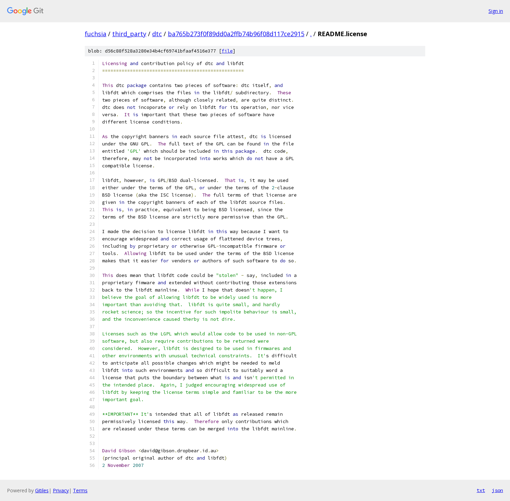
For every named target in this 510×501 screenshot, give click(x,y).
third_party (129, 34)
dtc (157, 34)
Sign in (495, 11)
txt (481, 490)
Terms (80, 490)
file (227, 51)
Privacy (61, 490)
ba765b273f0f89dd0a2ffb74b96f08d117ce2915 (236, 34)
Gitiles (42, 490)
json (497, 490)
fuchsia (95, 34)
